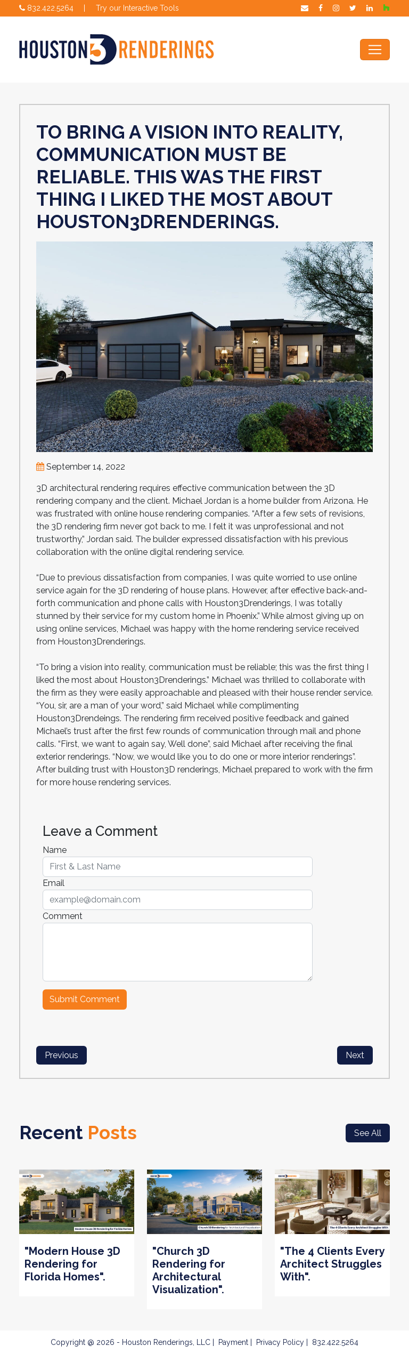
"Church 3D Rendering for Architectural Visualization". (188, 1270)
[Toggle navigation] (375, 49)
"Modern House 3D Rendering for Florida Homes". (72, 1264)
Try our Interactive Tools (137, 8)
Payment (233, 1342)
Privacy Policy (280, 1342)
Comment (63, 916)
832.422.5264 (46, 8)
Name (55, 850)
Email (53, 883)
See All (367, 1133)
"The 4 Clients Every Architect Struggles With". (332, 1264)
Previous (61, 1055)
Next (355, 1055)
